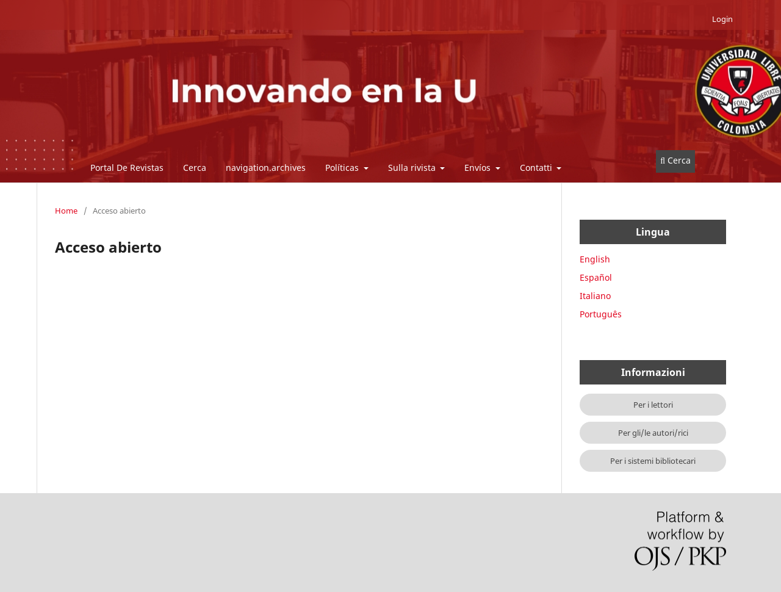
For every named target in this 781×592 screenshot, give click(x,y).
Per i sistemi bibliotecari (653, 460)
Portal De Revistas (127, 167)
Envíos (478, 167)
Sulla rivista (413, 167)
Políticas (343, 167)
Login (722, 18)
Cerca (194, 167)
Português (601, 314)
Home (66, 210)
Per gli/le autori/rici (653, 432)
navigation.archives (266, 167)
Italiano (595, 295)
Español (596, 277)
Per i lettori (653, 404)
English (595, 259)
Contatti (537, 167)
